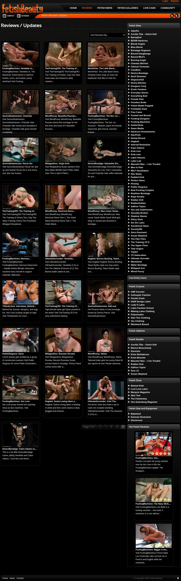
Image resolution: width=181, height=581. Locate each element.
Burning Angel (138, 60)
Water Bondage (139, 265)
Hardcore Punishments (143, 131)
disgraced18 (137, 79)
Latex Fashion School (142, 308)
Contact (20, 578)
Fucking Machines (140, 122)
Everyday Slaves (139, 92)
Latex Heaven (138, 157)
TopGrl (134, 252)
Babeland (136, 413)
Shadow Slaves (139, 216)
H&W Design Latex (141, 301)
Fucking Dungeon (140, 118)
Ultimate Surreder (140, 258)
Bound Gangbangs (141, 53)
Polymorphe (137, 314)
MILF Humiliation (140, 170)
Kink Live (136, 151)
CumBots (136, 70)
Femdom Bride (138, 102)
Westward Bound (140, 324)
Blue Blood (137, 47)
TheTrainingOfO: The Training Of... (62, 306)
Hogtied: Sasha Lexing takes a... (60, 401)
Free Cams (136, 112)
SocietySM (136, 229)
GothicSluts (137, 125)
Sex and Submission (141, 209)
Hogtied (135, 141)
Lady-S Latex (138, 305)
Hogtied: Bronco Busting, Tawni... (104, 258)
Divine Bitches (138, 83)
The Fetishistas (139, 398)
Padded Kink (137, 177)
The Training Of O (140, 242)
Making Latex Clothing (143, 311)
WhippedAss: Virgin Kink (57, 163)
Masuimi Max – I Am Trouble (146, 164)
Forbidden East (139, 109)
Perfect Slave (138, 180)
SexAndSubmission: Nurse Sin (17, 163)
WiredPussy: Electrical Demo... (60, 211)
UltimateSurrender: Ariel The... (102, 401)
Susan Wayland (139, 235)
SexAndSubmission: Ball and (102, 306)
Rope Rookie (137, 196)
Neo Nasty (136, 174)
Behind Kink (137, 385)
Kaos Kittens (137, 148)
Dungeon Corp (138, 86)
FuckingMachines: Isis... (147, 458)
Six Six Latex (137, 222)
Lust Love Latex (139, 389)
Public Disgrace (139, 187)
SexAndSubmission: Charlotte (17, 116)
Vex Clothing (137, 321)
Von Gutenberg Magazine (144, 402)
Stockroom (136, 420)
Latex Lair (136, 161)
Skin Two (135, 395)
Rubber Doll (137, 200)
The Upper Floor (139, 245)
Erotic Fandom (138, 89)
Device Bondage (139, 73)
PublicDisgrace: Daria (13, 354)
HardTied (135, 135)
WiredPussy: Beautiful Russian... (61, 116)
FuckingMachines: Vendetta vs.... (18, 68)
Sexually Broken (139, 213)
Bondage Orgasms (141, 50)
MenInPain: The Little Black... (102, 68)
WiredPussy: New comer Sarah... (104, 211)
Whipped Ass (138, 268)
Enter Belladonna (140, 354)
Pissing (135, 183)
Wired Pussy (137, 271)
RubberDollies (138, 203)
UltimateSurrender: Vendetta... (59, 258)
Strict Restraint (139, 232)
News (12, 578)
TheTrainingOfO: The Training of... (61, 68)
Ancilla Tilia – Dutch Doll (144, 34)
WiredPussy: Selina (97, 354)
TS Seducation (138, 255)
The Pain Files (138, 239)
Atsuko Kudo (138, 298)
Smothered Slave (140, 226)
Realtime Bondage (140, 193)
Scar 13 (135, 370)
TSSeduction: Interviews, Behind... (19, 306)
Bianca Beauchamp (141, 348)
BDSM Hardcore (139, 40)
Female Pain (137, 99)
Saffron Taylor (138, 206)
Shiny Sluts (137, 219)
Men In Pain (137, 167)
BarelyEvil (136, 37)
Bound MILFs (138, 57)
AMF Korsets (137, 291)
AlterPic (135, 31)
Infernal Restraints (140, 144)
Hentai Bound (138, 138)
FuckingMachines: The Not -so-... (104, 116)
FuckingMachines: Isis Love (16, 401)
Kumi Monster (138, 357)
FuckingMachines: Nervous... (16, 258)
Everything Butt (139, 96)
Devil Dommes (138, 76)
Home (44, 16)
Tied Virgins (137, 248)
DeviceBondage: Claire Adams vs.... (19, 449)
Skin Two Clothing (140, 318)
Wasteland (136, 261)
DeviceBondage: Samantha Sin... (104, 163)
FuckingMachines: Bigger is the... (152, 549)
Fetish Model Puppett (142, 105)
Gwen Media (137, 128)
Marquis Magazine (140, 392)
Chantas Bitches (139, 63)
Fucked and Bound (141, 115)
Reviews (53, 16)
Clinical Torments (140, 66)
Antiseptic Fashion (141, 295)
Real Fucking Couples (142, 190)
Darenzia (135, 351)
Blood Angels (138, 44)
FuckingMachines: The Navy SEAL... (153, 504)
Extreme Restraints (141, 417)
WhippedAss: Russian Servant (60, 354)
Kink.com (136, 154)
